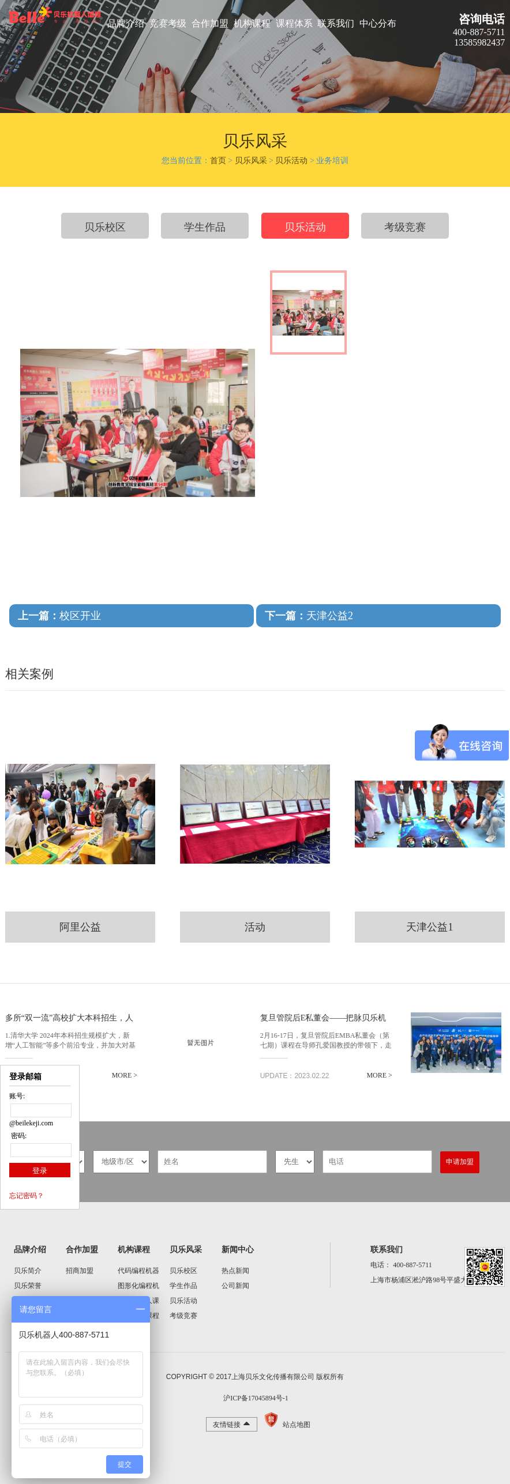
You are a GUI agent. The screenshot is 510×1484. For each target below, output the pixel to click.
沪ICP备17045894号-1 (255, 1398)
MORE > (124, 1075)
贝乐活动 (291, 160)
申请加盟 (460, 1162)
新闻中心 (238, 1249)
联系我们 (335, 23)
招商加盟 (79, 1271)
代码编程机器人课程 (138, 1272)
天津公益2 (309, 616)
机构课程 (252, 23)
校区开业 (59, 616)
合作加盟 (210, 23)
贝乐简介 (28, 1271)
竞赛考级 (167, 23)
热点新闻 (235, 1271)
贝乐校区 (105, 227)
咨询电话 (482, 19)
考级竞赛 (405, 227)
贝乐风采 (251, 160)
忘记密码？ (26, 1196)
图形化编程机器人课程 (138, 1287)
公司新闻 (235, 1286)
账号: (17, 1096)
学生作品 (205, 227)
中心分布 (377, 23)
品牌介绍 (125, 23)
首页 (218, 160)
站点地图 (296, 1425)
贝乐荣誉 (28, 1286)
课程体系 (294, 23)
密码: (18, 1136)
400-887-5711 (412, 1265)
